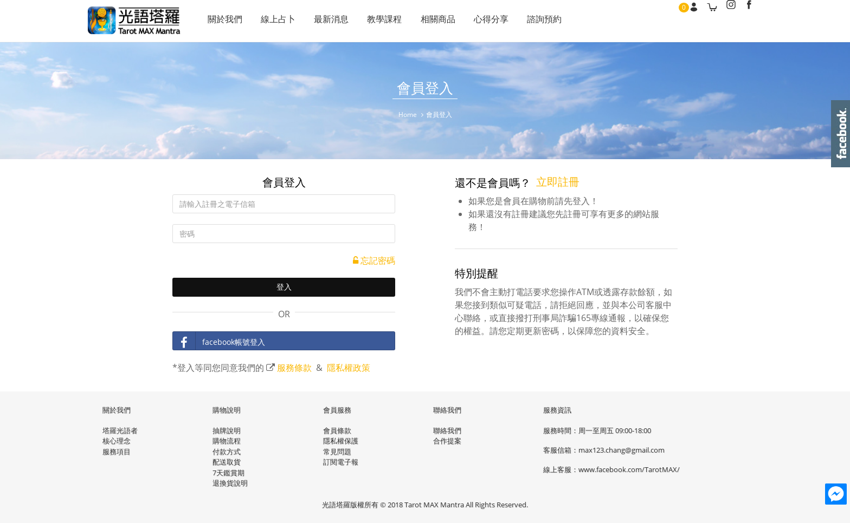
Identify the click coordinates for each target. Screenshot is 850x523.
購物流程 (226, 440)
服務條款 (294, 368)
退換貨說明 (230, 482)
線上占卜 (275, 21)
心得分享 (479, 21)
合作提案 (447, 440)
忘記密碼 (374, 261)
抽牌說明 (226, 430)
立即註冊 (557, 182)
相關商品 (428, 21)
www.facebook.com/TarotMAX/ (629, 469)
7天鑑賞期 (228, 472)
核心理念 (116, 440)
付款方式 (226, 451)
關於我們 (224, 21)
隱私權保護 (340, 440)
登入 (284, 288)
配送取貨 (226, 461)
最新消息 (326, 21)
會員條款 (337, 430)
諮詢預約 (530, 21)
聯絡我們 (447, 430)
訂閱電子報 (340, 461)
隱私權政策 (348, 368)
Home (407, 114)
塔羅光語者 (120, 430)
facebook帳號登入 (219, 341)
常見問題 (337, 451)
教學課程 (377, 21)
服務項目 (116, 451)
